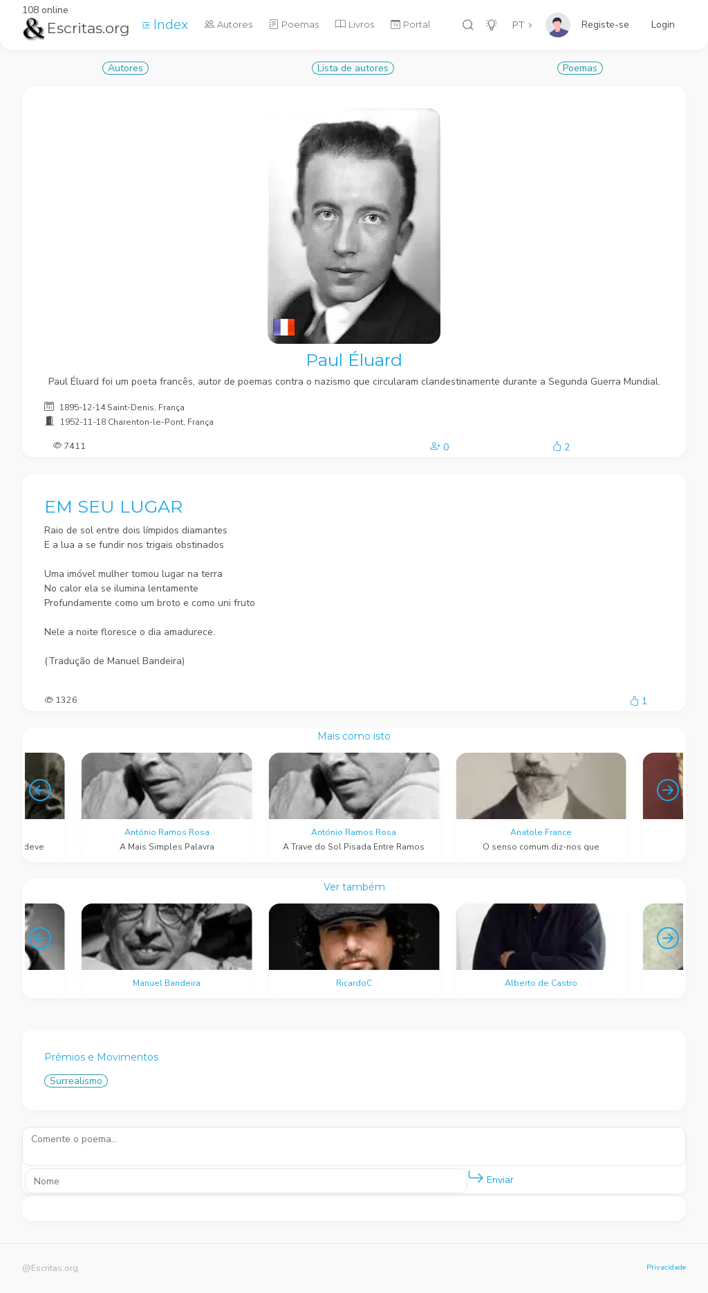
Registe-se (605, 24)
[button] (475, 1177)
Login (663, 24)
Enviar (490, 1177)
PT (518, 25)
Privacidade (666, 1267)
